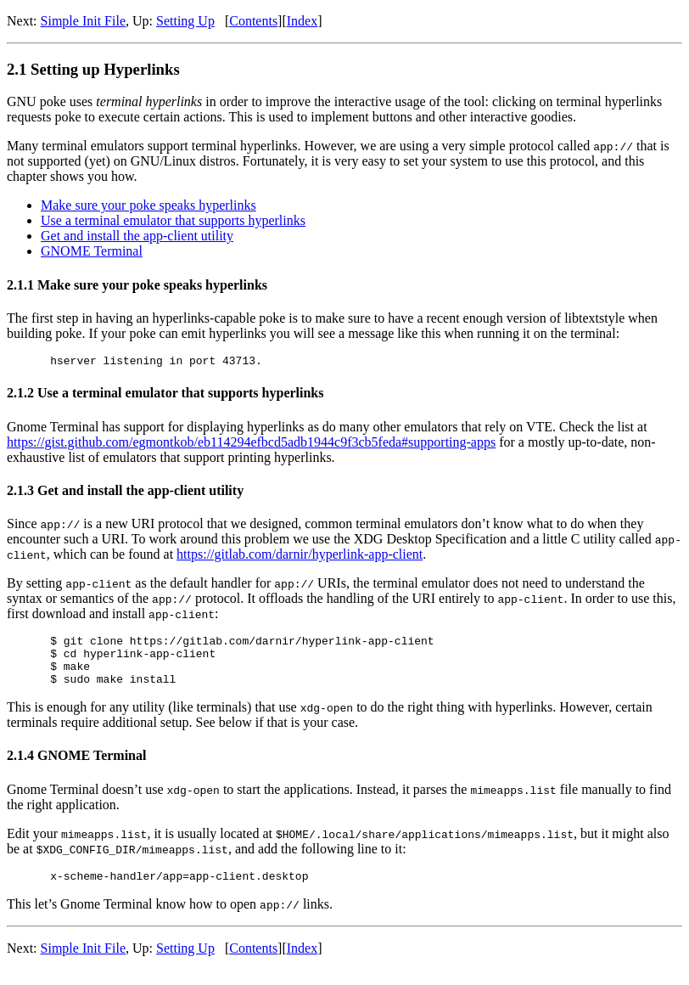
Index (302, 21)
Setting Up (185, 21)
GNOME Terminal (92, 251)
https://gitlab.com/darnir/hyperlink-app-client (299, 556)
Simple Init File (83, 21)
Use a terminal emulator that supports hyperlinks (173, 220)
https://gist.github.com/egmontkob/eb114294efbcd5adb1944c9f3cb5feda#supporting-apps (251, 444)
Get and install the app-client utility (137, 235)
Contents (253, 21)
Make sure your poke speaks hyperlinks (148, 205)
